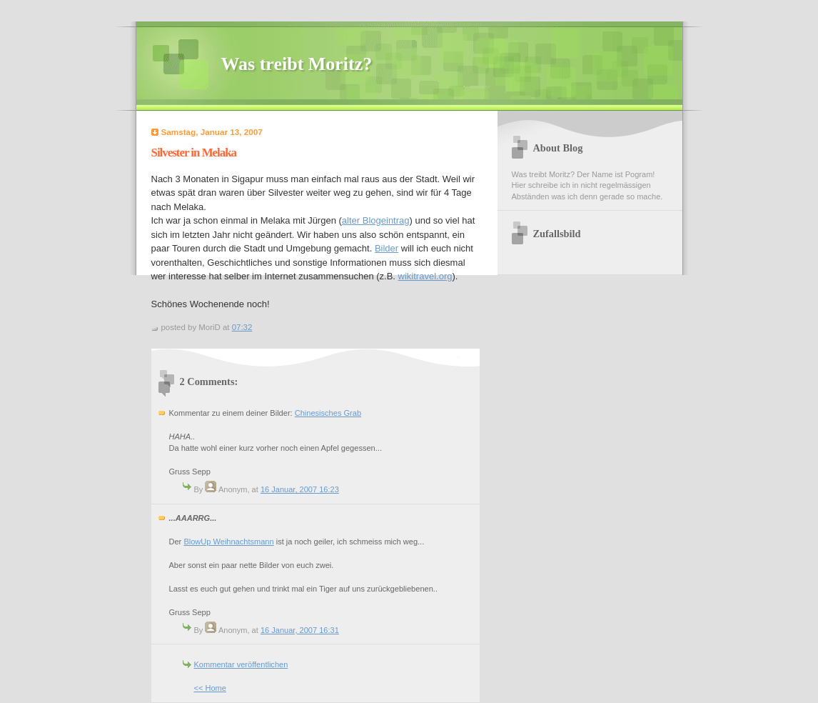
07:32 (242, 327)
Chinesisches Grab (328, 413)
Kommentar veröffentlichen (241, 664)
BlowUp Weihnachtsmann (228, 541)
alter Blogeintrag (376, 220)
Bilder (386, 248)
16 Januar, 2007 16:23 (300, 489)
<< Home (210, 688)
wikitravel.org (425, 276)
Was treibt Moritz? (297, 64)
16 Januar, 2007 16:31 (300, 630)
